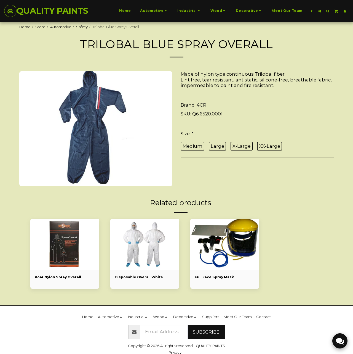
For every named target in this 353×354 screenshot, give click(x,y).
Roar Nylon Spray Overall (59, 277)
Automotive (60, 27)
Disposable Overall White (140, 277)
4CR (201, 105)
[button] (311, 11)
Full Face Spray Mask (216, 277)
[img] (144, 245)
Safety (82, 27)
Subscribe (206, 332)
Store (40, 27)
